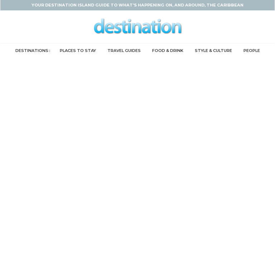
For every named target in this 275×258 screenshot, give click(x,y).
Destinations (31, 50)
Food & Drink (167, 50)
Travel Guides (124, 50)
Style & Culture (213, 50)
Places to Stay (78, 50)
